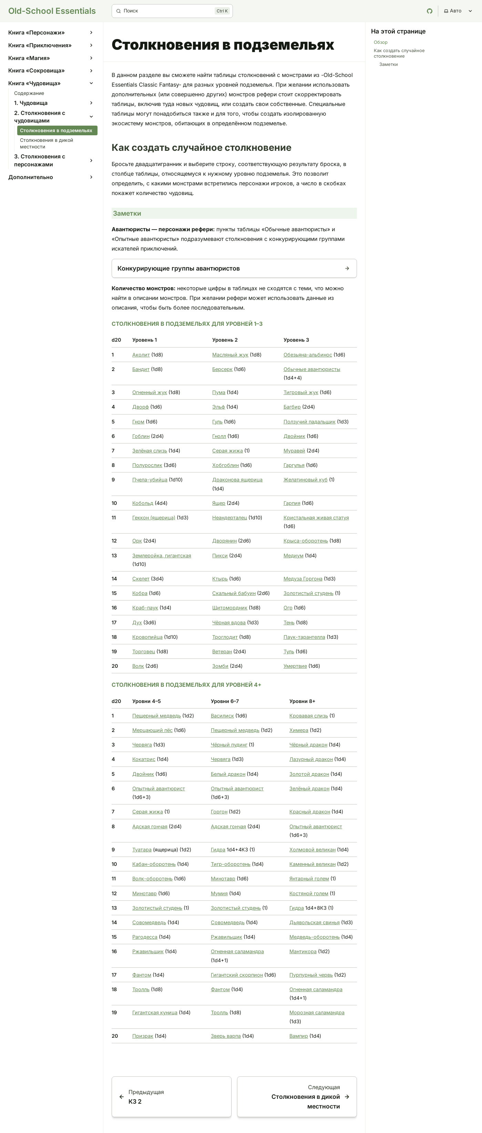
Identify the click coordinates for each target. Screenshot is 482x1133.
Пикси (220, 555)
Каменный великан (312, 864)
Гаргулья (294, 465)
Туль (289, 651)
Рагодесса (144, 937)
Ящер (218, 503)
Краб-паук (145, 608)
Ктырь (220, 579)
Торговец (143, 651)
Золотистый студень (309, 593)
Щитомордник (229, 608)
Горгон (219, 811)
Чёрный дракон (308, 745)
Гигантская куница (154, 1012)
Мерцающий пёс (152, 730)
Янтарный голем (309, 878)
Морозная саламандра (317, 1012)
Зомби (220, 666)
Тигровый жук (301, 392)
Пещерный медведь (156, 716)
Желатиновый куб (306, 479)
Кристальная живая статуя (316, 517)
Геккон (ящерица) (153, 517)
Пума (218, 392)
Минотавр (223, 878)
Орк (137, 541)
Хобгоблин (225, 465)
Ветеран (222, 651)
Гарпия (292, 503)
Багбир (292, 407)
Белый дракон (228, 774)
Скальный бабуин (234, 593)
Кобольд (142, 503)
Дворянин (224, 541)
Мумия (219, 893)
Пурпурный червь (311, 975)
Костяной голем (308, 893)
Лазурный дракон (311, 759)
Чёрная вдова (229, 622)
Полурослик (147, 465)
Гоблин (141, 436)
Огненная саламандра (237, 951)
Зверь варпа (226, 1036)
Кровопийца (147, 637)
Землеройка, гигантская (161, 555)
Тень (289, 622)
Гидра (218, 849)
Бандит (141, 369)
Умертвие (295, 666)
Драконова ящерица (237, 479)
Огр (288, 608)
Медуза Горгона (303, 579)
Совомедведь (149, 922)
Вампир (298, 1036)
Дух (137, 622)
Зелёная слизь (149, 450)
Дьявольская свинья (314, 922)
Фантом (141, 975)
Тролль (141, 989)
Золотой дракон (309, 774)
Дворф (140, 407)
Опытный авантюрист (158, 788)
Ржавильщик (226, 937)
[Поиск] (172, 11)
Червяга (142, 745)
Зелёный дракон (309, 788)
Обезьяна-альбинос (308, 355)
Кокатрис (143, 759)
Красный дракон (309, 811)
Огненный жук (149, 392)
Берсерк (222, 369)
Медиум (294, 555)
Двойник (294, 436)
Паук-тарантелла (304, 637)
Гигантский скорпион (237, 975)
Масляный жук (230, 355)
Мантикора (303, 951)
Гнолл (219, 436)
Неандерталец (229, 517)
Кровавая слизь (308, 716)
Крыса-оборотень (306, 541)
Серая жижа (227, 450)
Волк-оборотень (152, 878)
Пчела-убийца (149, 479)
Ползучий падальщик (310, 421)
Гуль (217, 421)
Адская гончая (149, 826)
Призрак (142, 1036)
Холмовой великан (312, 849)
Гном (138, 421)
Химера (298, 730)
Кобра (139, 593)
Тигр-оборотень (230, 864)
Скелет (141, 579)
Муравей (294, 450)
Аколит (141, 355)
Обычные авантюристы (312, 369)
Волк (138, 666)
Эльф (218, 407)
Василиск (222, 716)
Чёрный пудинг (229, 745)
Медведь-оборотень (314, 937)
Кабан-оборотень (154, 864)
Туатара (142, 849)
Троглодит (225, 637)
